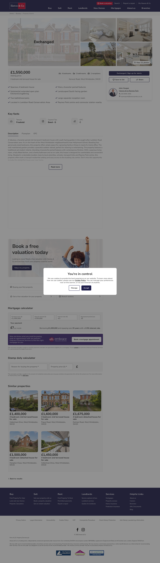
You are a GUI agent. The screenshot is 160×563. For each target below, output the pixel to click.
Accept (86, 288)
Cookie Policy (80, 280)
